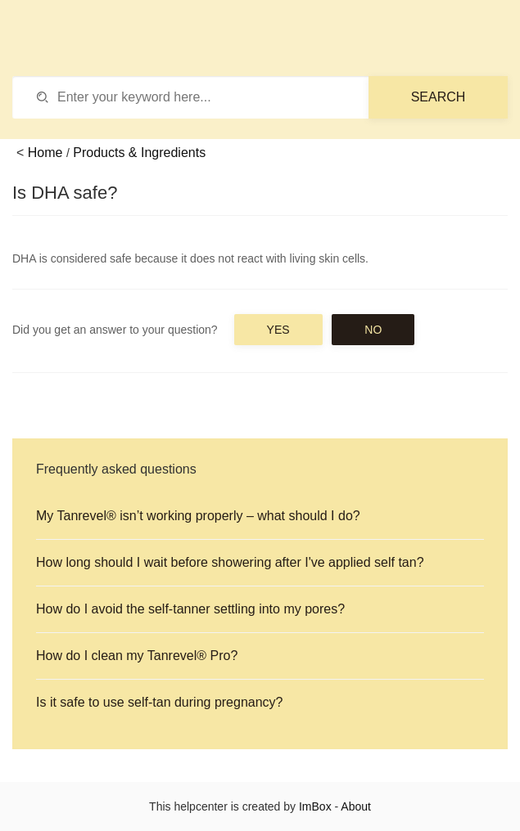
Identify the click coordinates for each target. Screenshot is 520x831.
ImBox (315, 806)
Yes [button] (278, 329)
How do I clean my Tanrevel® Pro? (136, 656)
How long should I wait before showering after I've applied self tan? (230, 562)
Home (45, 152)
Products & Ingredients (139, 152)
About (356, 806)
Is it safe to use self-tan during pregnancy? (159, 702)
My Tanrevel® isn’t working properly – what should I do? (198, 516)
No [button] (373, 329)
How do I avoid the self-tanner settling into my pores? (190, 609)
